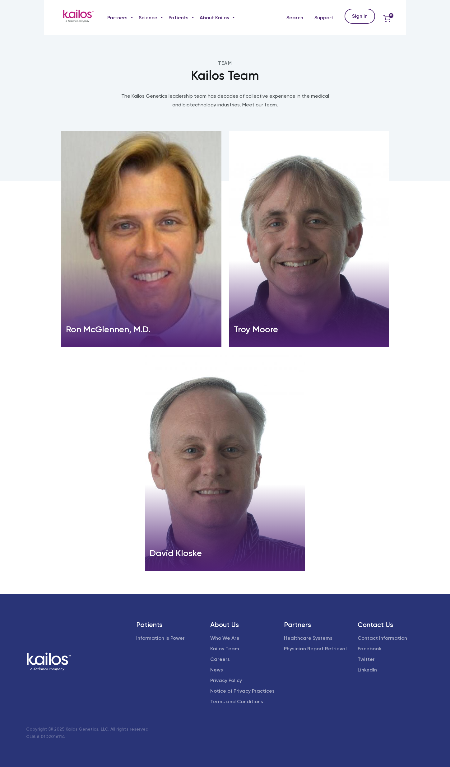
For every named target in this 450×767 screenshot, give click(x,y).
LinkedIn (367, 670)
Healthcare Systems (308, 638)
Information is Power (160, 638)
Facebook (369, 649)
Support (323, 18)
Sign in (360, 16)
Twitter (366, 659)
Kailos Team (224, 649)
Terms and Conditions (236, 701)
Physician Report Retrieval (315, 649)
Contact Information (382, 638)
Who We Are (224, 638)
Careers (220, 659)
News (216, 670)
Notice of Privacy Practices (242, 691)
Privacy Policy (226, 680)
